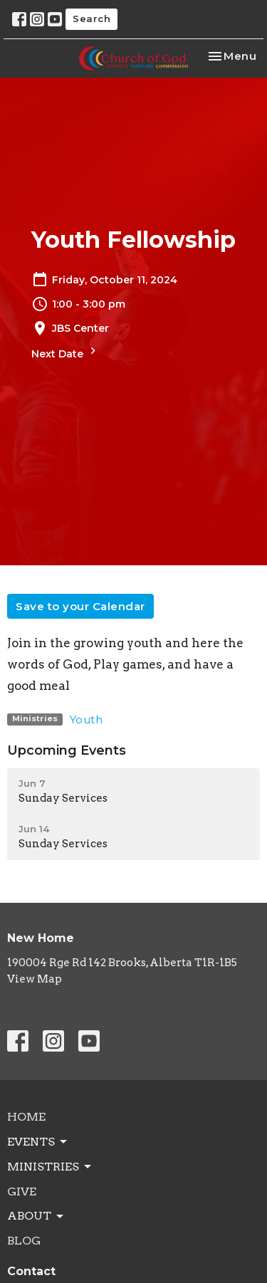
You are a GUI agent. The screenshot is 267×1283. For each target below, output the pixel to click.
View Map (34, 979)
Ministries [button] (50, 1167)
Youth (86, 719)
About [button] (36, 1216)
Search (91, 18)
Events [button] (38, 1142)
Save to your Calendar (80, 606)
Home (26, 1117)
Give (21, 1191)
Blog (24, 1240)
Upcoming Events (66, 750)
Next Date (65, 352)
